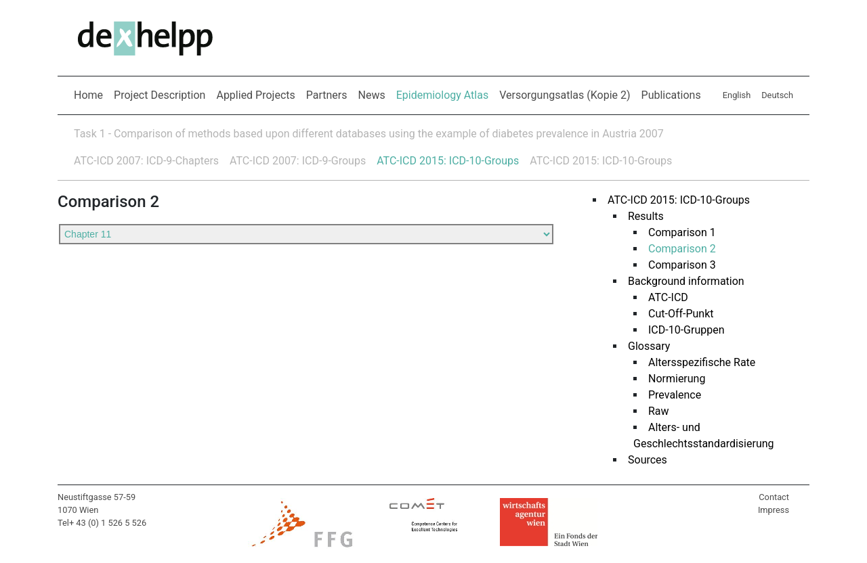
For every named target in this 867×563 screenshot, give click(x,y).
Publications (671, 95)
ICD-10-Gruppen (681, 329)
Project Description (159, 95)
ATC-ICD (663, 297)
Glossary (643, 346)
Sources (642, 459)
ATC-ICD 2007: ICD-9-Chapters (146, 160)
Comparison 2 (677, 248)
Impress (773, 510)
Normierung (671, 378)
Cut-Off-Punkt (676, 313)
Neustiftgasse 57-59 (96, 497)
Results (640, 216)
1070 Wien (78, 510)
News (371, 95)
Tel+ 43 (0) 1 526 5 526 (102, 523)
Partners (326, 95)
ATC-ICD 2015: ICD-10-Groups (448, 160)
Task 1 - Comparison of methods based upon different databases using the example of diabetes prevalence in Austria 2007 (369, 133)
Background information (680, 281)
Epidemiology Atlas (445, 94)
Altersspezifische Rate (696, 362)
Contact (774, 497)
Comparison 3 (677, 264)
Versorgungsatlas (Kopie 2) (564, 95)
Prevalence (669, 394)
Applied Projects (255, 95)
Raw (653, 411)
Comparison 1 (677, 232)
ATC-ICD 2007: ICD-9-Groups (298, 160)
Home (88, 95)
